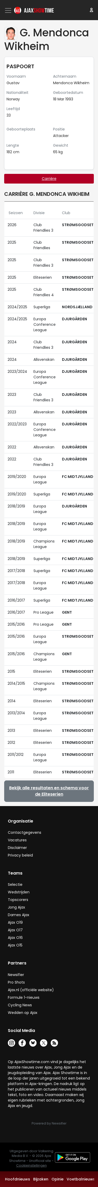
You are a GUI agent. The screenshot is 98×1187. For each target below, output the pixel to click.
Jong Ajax (16, 907)
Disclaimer (17, 847)
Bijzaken (40, 1179)
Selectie (15, 884)
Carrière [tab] (49, 178)
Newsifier (16, 974)
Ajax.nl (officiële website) (31, 989)
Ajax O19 (15, 922)
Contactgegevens (24, 832)
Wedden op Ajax (22, 1012)
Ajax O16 (15, 937)
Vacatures (17, 840)
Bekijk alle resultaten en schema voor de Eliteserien (49, 791)
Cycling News (20, 1005)
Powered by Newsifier (49, 1123)
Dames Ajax (18, 914)
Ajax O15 (15, 945)
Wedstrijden (19, 892)
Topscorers (18, 899)
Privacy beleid (20, 855)
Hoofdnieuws (17, 1179)
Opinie (57, 1179)
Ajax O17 (15, 930)
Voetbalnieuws (81, 1179)
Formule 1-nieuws (23, 997)
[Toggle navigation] (8, 10)
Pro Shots (16, 982)
